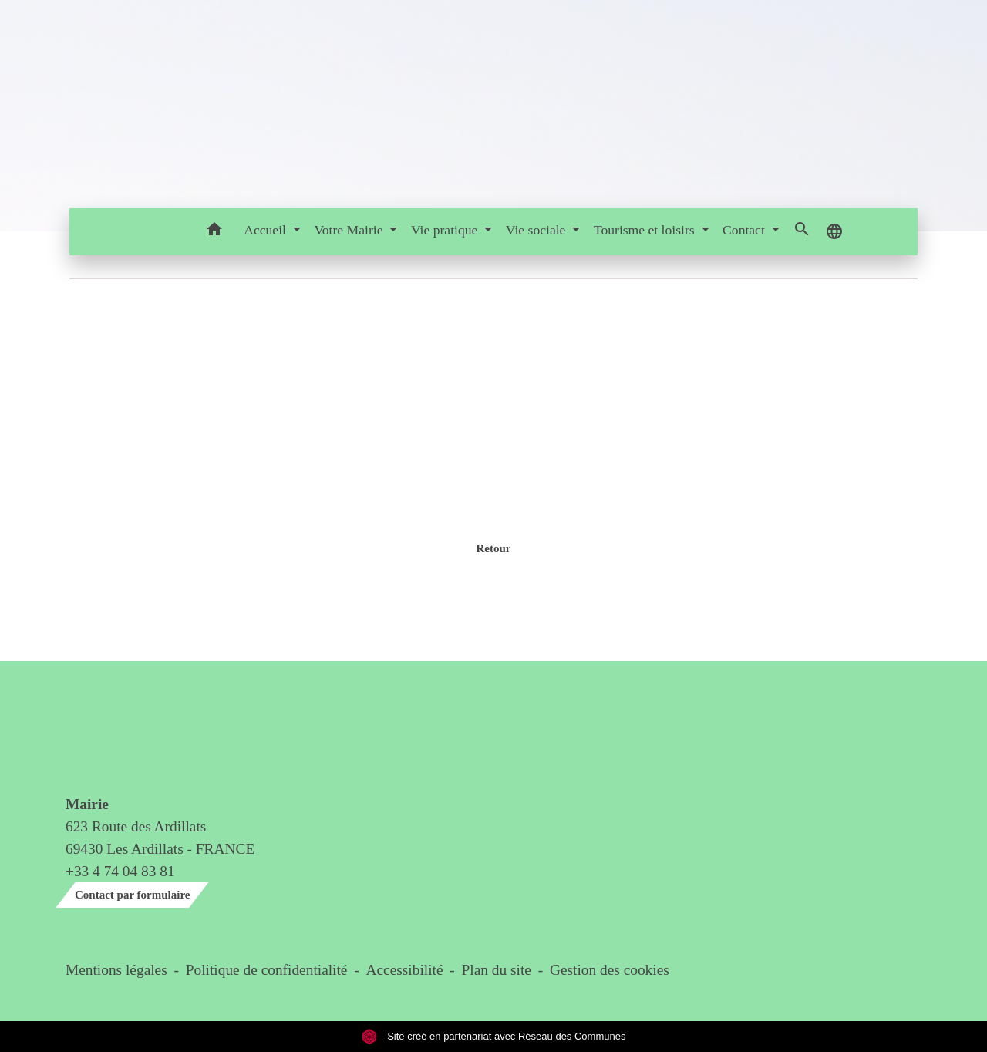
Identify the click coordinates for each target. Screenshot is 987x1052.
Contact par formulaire (132, 894)
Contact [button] (745, 230)
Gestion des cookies (609, 970)
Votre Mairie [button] (350, 230)
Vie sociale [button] (537, 230)
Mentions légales (116, 970)
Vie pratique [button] (446, 230)
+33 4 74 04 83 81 (120, 871)
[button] (214, 231)
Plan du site (496, 970)
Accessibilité (404, 970)
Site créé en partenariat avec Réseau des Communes (494, 1036)
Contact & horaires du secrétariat (126, 736)
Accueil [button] (266, 230)
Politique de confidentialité (267, 970)
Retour (493, 548)
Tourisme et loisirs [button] (646, 230)
